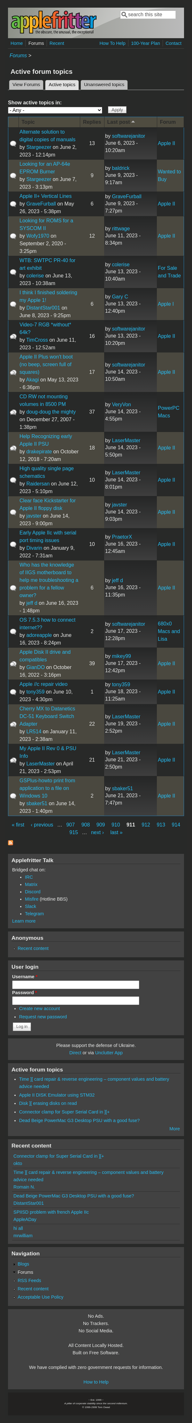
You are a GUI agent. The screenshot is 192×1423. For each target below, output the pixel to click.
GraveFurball (41, 203)
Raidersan (38, 483)
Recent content (33, 948)
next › (97, 832)
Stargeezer (38, 147)
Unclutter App (109, 1052)
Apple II (166, 143)
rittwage (121, 228)
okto (17, 1163)
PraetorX (122, 537)
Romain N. (24, 1186)
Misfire (31, 899)
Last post (121, 122)
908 (85, 824)
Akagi (32, 379)
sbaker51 (36, 803)
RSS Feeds (29, 1280)
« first (18, 824)
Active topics (64, 83)
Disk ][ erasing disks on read (48, 1103)
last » (116, 832)
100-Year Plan (145, 43)
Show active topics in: (35, 102)
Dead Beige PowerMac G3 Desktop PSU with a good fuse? (79, 1120)
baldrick (120, 168)
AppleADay (24, 1219)
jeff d (31, 603)
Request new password (43, 1016)
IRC (29, 877)
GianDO (35, 667)
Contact (173, 43)
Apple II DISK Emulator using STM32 (57, 1095)
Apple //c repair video (43, 684)
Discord (33, 891)
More (174, 1128)
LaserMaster (126, 440)
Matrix (31, 884)
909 (100, 824)
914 (176, 824)
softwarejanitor (128, 136)
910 (115, 824)
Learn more (24, 921)
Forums (36, 43)
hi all (18, 1228)
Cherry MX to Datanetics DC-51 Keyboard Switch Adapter (47, 716)
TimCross (37, 340)
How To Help (112, 43)
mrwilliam (23, 1235)
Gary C (120, 296)
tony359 (35, 691)
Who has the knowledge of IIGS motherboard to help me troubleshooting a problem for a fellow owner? (48, 580)
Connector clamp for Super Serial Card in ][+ (64, 1111)
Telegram (34, 913)
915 (73, 832)
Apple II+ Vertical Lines (45, 196)
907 (70, 824)
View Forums (26, 84)
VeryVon (121, 404)
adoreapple (39, 635)
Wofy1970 (37, 236)
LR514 (33, 731)
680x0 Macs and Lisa (169, 631)
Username (24, 976)
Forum (168, 122)
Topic (28, 122)
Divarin (34, 548)
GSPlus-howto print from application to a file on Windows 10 (47, 788)
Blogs (23, 1263)
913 (161, 824)
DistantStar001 (43, 307)
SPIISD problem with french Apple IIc (51, 1212)
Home (17, 43)
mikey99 (121, 656)
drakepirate (39, 451)
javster (33, 516)
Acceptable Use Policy (40, 1297)
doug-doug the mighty (51, 412)
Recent (57, 43)
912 (146, 824)
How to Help (95, 1382)
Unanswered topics (104, 84)
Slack (30, 906)
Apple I (166, 304)
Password (24, 992)
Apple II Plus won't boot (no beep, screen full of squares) (46, 364)
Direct (75, 1052)
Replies (92, 122)
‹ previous (42, 824)
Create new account (39, 1008)
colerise (35, 275)
